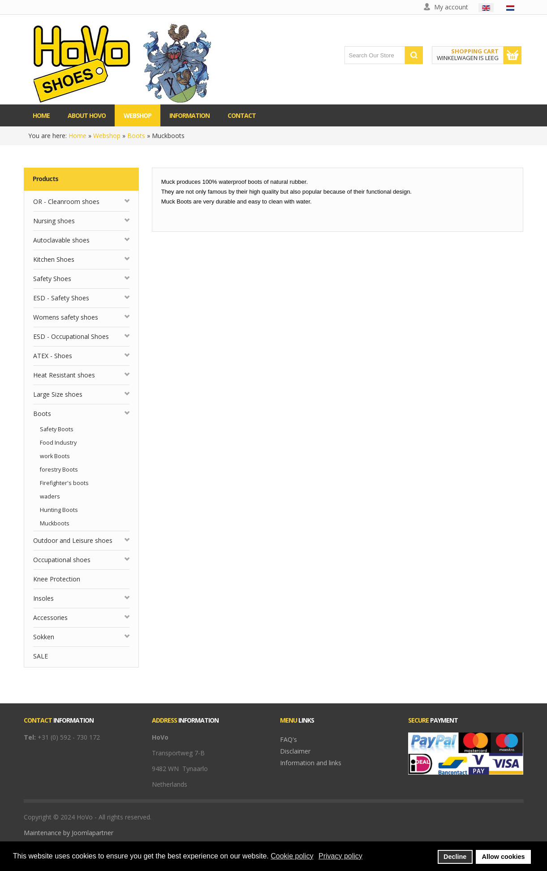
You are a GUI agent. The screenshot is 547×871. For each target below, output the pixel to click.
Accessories (50, 617)
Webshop (107, 135)
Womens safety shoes (65, 317)
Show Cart (512, 55)
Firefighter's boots (64, 483)
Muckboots (54, 523)
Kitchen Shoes (53, 259)
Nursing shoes (54, 221)
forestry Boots (59, 469)
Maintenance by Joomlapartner (68, 832)
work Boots (55, 456)
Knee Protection (56, 579)
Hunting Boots (59, 510)
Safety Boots (56, 429)
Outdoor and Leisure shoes (72, 540)
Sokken (43, 637)
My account (451, 7)
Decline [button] (455, 856)
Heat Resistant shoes (64, 375)
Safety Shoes (52, 278)
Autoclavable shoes (61, 240)
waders (50, 496)
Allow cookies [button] (503, 856)
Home (77, 135)
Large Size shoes (57, 394)
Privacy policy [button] (340, 856)
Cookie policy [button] (292, 856)
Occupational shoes (61, 559)
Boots (136, 135)
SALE (40, 656)
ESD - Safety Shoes (61, 298)
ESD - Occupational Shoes (71, 336)
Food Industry (58, 442)
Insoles (43, 598)
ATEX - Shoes (52, 355)
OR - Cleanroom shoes (66, 201)
